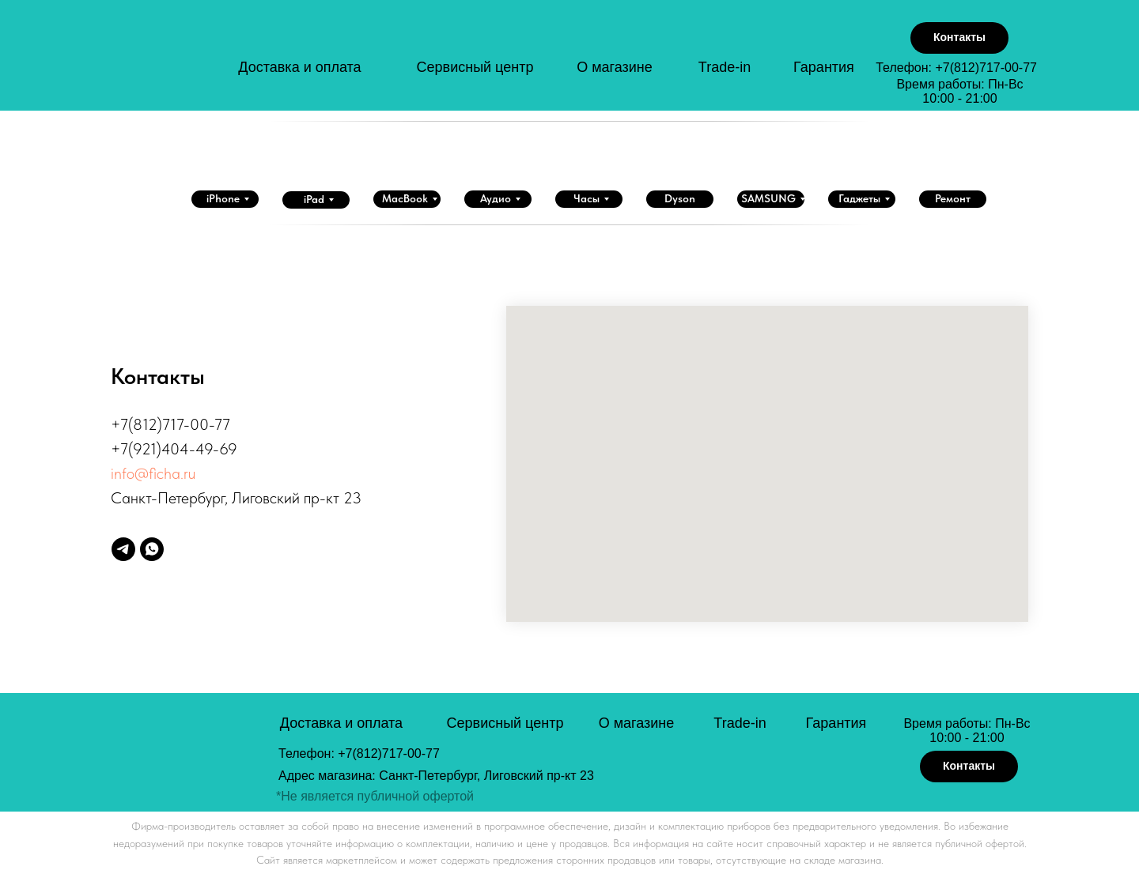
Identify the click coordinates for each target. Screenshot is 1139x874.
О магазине (615, 67)
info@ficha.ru (153, 473)
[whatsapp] (152, 549)
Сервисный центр (475, 67)
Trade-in (724, 67)
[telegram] (123, 549)
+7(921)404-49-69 (174, 448)
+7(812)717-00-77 (986, 67)
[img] (182, 62)
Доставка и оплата (299, 67)
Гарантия (823, 67)
